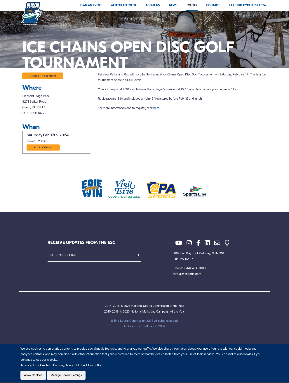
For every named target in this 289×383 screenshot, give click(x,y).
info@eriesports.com (187, 274)
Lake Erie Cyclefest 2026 (247, 5)
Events (192, 5)
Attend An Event (123, 5)
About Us (153, 5)
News (173, 5)
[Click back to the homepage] (32, 13)
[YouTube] (178, 242)
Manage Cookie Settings (67, 375)
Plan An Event (91, 5)
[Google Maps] (227, 242)
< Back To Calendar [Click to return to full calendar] (43, 76)
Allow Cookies (33, 375)
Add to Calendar (43, 147)
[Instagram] (189, 242)
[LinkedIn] (207, 242)
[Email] (217, 242)
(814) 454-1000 (195, 268)
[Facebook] (198, 242)
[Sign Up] (128, 255)
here (156, 108)
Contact (213, 5)
